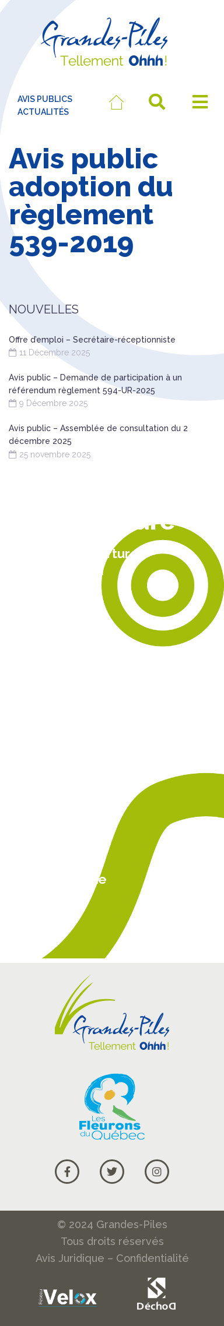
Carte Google (62, 879)
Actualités (51, 834)
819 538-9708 (58, 649)
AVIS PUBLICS (45, 99)
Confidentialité (152, 1258)
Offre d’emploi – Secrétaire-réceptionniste (92, 339)
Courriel (44, 923)
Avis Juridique (70, 1258)
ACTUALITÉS (43, 112)
